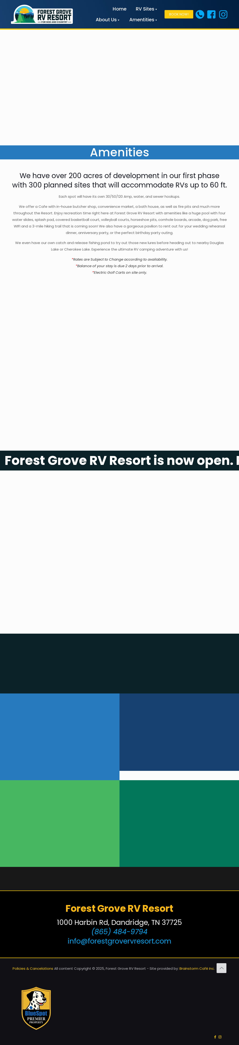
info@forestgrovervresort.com (119, 941)
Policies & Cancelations (33, 968)
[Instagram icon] (220, 1036)
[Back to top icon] (221, 968)
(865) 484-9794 (119, 932)
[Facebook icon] (215, 1036)
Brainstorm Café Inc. (197, 968)
